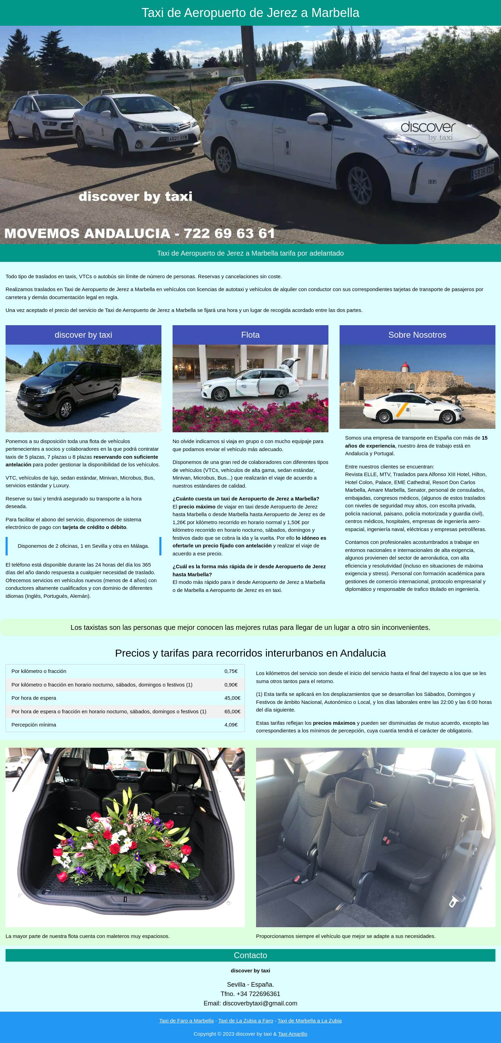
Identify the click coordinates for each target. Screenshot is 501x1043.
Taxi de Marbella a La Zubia (310, 1021)
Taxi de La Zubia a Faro (245, 1021)
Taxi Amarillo (292, 1034)
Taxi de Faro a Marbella (186, 1021)
